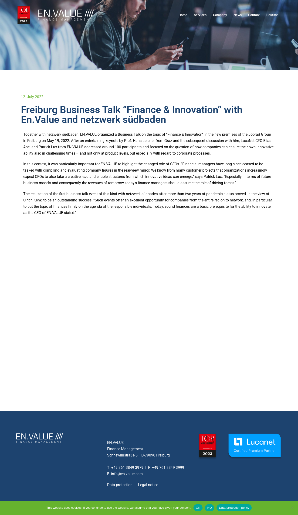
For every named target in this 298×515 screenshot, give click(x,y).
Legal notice (148, 485)
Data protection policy (234, 507)
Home (183, 15)
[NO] (292, 507)
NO (209, 507)
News (238, 15)
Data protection (119, 485)
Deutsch (272, 15)
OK (198, 507)
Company (220, 15)
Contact (254, 15)
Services (200, 15)
